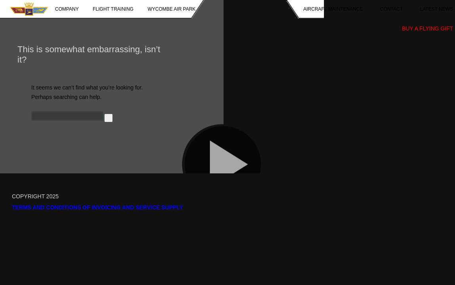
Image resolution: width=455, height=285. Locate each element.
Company (67, 9)
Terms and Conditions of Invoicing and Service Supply (97, 207)
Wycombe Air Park (172, 9)
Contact (391, 9)
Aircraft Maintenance (333, 9)
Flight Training (113, 9)
